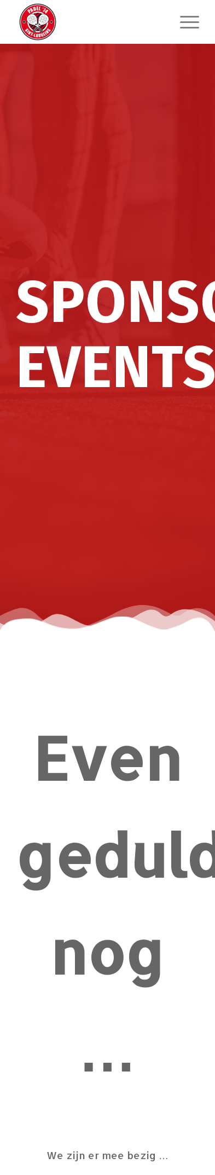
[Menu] (184, 22)
